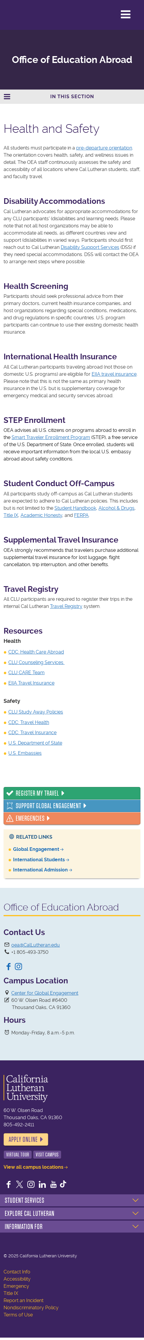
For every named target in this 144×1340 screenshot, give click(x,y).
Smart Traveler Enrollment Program (51, 437)
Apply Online (23, 1139)
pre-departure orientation (104, 148)
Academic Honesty (41, 515)
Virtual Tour (17, 1155)
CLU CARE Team (26, 672)
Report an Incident (23, 1300)
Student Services (24, 1200)
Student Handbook (75, 508)
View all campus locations (33, 1167)
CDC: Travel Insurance (32, 732)
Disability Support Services (90, 247)
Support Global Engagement (48, 806)
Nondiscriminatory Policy (31, 1307)
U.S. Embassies (25, 753)
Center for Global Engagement (44, 993)
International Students (39, 859)
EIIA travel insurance (114, 374)
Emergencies (30, 818)
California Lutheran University (29, 14)
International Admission (40, 870)
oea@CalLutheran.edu (35, 945)
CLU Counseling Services (36, 662)
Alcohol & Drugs (116, 508)
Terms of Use (18, 1315)
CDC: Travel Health (28, 722)
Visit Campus (47, 1155)
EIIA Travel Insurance (31, 683)
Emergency (16, 1286)
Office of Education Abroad (72, 59)
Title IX (11, 515)
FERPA (81, 515)
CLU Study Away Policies (35, 712)
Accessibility (17, 1279)
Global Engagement (36, 849)
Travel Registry (66, 606)
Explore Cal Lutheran (29, 1213)
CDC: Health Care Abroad (36, 652)
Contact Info (17, 1272)
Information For (24, 1226)
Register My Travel (37, 793)
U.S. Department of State (35, 743)
